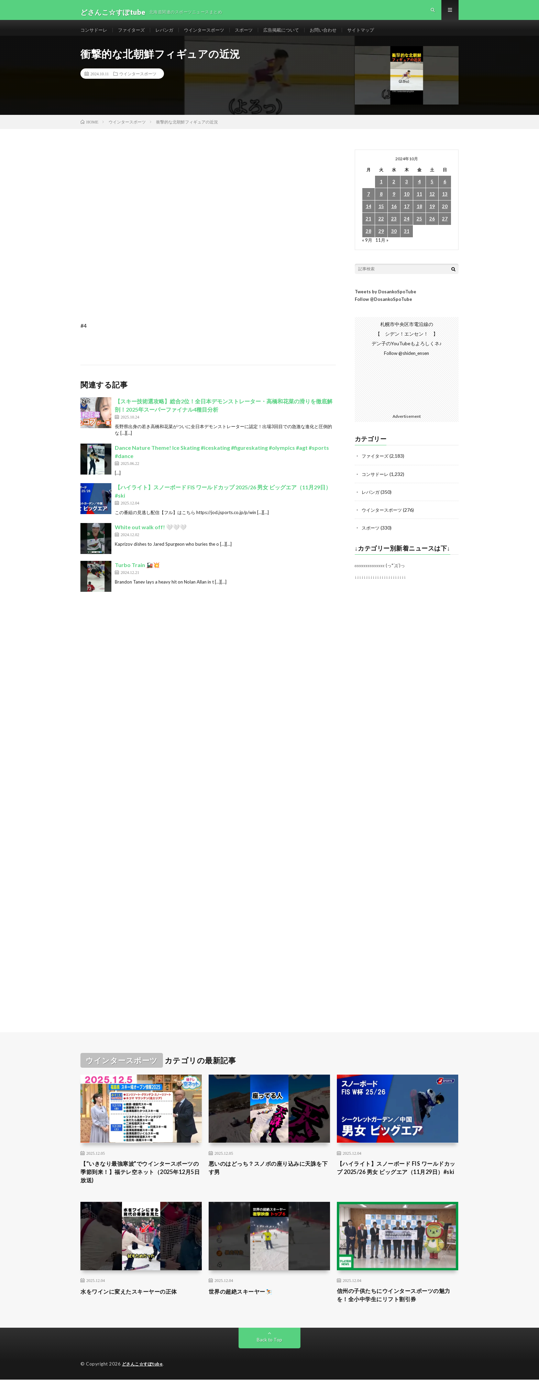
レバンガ (169, 34)
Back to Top (270, 1352)
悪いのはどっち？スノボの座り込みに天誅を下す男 (269, 1176)
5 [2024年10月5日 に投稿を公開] (432, 191)
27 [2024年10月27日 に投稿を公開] (445, 228)
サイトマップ (376, 34)
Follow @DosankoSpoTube (383, 308)
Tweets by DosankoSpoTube (385, 300)
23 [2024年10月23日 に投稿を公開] (394, 228)
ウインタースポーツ (211, 34)
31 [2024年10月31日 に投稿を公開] (406, 240)
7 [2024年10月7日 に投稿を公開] (368, 203)
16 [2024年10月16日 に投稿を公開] (394, 215)
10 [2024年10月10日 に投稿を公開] (406, 203)
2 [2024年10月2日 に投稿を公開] (394, 191)
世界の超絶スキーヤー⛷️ (244, 1302)
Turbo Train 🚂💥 (137, 573)
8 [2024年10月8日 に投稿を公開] (381, 203)
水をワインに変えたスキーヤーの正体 (134, 1302)
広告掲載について (292, 34)
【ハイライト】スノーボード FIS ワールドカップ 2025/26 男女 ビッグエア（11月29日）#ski (397, 1181)
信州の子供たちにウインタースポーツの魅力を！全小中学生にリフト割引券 (397, 1306)
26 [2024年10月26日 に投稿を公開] (432, 228)
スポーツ (253, 34)
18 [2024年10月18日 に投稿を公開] (419, 215)
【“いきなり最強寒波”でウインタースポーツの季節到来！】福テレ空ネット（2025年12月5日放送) (140, 1181)
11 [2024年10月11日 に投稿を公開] (419, 203)
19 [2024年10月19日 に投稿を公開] (432, 215)
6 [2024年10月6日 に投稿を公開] (444, 191)
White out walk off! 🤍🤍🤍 (151, 536)
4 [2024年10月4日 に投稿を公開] (419, 191)
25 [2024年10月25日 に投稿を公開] (419, 228)
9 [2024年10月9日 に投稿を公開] (394, 203)
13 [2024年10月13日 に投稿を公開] (445, 203)
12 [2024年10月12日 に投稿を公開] (432, 203)
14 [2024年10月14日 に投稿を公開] (368, 215)
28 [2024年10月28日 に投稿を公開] (368, 240)
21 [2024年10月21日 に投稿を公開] (368, 228)
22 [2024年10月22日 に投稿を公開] (381, 228)
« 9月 (367, 249)
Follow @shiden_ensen (406, 362)
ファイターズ (134, 34)
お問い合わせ (336, 34)
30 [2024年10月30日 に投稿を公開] (394, 240)
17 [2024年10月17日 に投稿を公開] (406, 215)
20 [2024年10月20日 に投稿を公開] (445, 215)
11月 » (382, 249)
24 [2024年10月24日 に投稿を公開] (406, 228)
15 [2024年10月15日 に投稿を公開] (381, 215)
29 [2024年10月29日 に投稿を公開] (381, 240)
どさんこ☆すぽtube (144, 1376)
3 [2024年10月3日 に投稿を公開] (406, 191)
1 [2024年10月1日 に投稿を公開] (381, 191)
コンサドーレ (94, 34)
